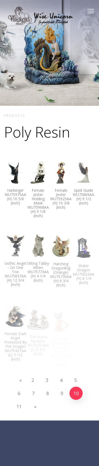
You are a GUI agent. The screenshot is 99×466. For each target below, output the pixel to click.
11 (21, 406)
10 (78, 393)
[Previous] (18, 380)
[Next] (33, 406)
